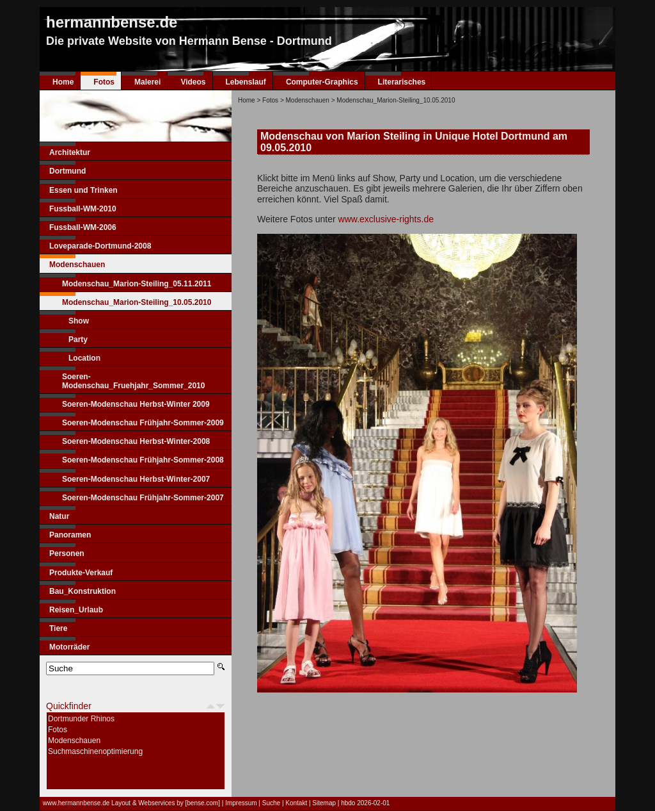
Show (78, 320)
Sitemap (324, 803)
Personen (66, 553)
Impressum (240, 803)
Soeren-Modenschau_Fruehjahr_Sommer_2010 (133, 380)
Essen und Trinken (83, 190)
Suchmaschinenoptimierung (95, 751)
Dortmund (67, 171)
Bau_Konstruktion (82, 591)
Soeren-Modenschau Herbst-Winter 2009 (136, 404)
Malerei (147, 82)
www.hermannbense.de (77, 803)
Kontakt (296, 803)
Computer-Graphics (322, 82)
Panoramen (70, 534)
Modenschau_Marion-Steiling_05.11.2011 (136, 283)
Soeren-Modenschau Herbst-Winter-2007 (136, 479)
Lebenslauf (246, 82)
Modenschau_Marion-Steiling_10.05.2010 (136, 302)
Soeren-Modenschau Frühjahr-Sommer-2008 (143, 459)
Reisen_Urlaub (76, 609)
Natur (59, 516)
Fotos (103, 82)
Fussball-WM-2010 (82, 208)
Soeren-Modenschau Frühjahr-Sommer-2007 (143, 497)
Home (63, 82)
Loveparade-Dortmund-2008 (100, 246)
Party (78, 339)
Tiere (58, 628)
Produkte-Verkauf (81, 572)
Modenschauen (77, 264)
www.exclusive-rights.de (386, 219)
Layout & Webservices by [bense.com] (165, 803)
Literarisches (402, 82)
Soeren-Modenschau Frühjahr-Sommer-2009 (143, 422)
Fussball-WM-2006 (82, 227)
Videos (192, 82)
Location (84, 358)
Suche (271, 803)
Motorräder (69, 647)
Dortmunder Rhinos (81, 718)
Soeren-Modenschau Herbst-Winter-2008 (136, 441)
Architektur (69, 152)
